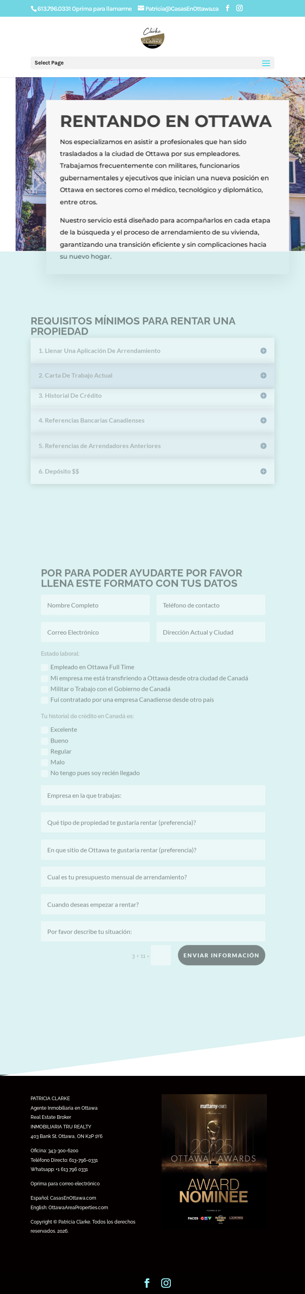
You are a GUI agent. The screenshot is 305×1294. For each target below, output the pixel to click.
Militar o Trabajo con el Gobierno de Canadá (105, 702)
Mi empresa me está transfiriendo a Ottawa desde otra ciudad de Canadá (144, 691)
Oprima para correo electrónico (65, 1184)
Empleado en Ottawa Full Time (87, 681)
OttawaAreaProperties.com (78, 1207)
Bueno (54, 754)
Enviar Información (221, 968)
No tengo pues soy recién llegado (90, 787)
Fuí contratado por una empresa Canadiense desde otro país (127, 713)
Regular (56, 765)
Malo (53, 775)
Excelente (59, 743)
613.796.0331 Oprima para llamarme (84, 8)
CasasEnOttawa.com (73, 1198)
